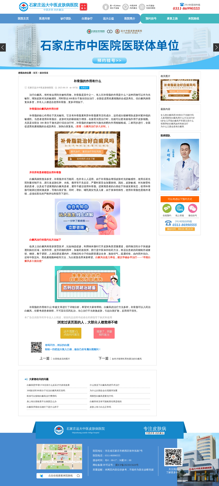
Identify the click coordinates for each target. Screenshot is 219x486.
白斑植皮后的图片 (61, 359)
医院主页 (23, 18)
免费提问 (84, 88)
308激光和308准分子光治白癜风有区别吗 (46, 390)
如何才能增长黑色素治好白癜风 (127, 359)
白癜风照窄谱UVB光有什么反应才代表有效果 (48, 385)
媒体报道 (44, 73)
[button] (3, 47)
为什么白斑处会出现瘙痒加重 (103, 390)
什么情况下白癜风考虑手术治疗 (105, 385)
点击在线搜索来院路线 (59, 475)
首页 (35, 73)
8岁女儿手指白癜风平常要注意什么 (177, 121)
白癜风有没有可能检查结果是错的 (106, 401)
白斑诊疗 (87, 18)
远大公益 (108, 18)
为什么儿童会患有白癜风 (172, 126)
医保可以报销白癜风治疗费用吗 (42, 396)
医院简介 (129, 18)
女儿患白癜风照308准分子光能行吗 (177, 115)
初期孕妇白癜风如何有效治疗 (174, 124)
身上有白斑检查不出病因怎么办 (42, 401)
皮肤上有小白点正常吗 (100, 407)
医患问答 (44, 18)
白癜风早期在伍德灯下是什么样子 (43, 407)
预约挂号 (151, 18)
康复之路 (172, 18)
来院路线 (193, 18)
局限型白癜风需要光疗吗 (101, 396)
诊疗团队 (65, 18)
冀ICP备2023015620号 (127, 465)
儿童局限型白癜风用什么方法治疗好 (178, 118)
